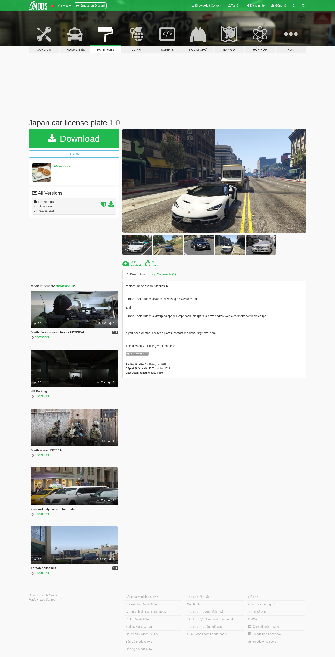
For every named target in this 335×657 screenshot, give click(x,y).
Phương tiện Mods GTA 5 (142, 604)
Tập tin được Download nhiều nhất (210, 619)
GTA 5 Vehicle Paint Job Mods (146, 611)
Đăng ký (278, 5)
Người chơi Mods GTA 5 (142, 634)
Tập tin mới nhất (198, 596)
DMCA (252, 619)
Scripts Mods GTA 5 (139, 626)
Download (74, 139)
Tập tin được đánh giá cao (204, 626)
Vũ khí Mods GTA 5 (138, 619)
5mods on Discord (262, 642)
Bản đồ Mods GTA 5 (139, 641)
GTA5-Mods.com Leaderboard (207, 634)
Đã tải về (136, 265)
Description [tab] (135, 274)
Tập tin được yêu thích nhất (205, 611)
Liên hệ (253, 596)
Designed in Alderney (43, 595)
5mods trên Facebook (264, 634)
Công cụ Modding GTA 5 (142, 596)
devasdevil (63, 165)
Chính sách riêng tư (261, 604)
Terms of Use (257, 611)
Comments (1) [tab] (164, 274)
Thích (155, 265)
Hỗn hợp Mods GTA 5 (140, 649)
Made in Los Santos (42, 599)
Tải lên (234, 5)
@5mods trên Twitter (264, 627)
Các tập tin (194, 604)
